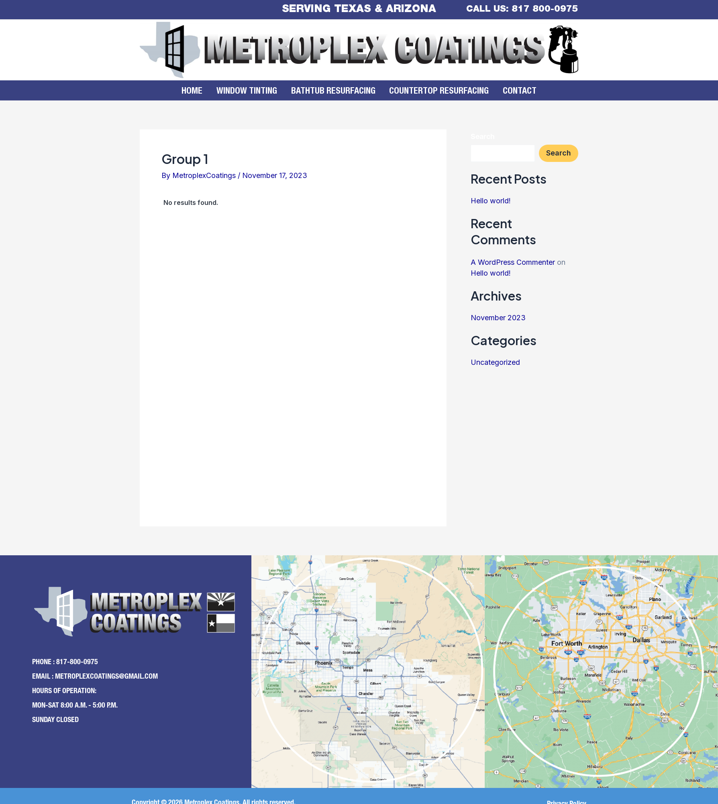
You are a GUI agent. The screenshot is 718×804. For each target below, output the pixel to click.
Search (483, 137)
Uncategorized (495, 362)
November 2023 (498, 317)
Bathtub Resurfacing (333, 91)
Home (200, 91)
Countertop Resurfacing (435, 91)
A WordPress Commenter (513, 262)
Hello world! (491, 200)
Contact (511, 91)
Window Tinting (251, 91)
